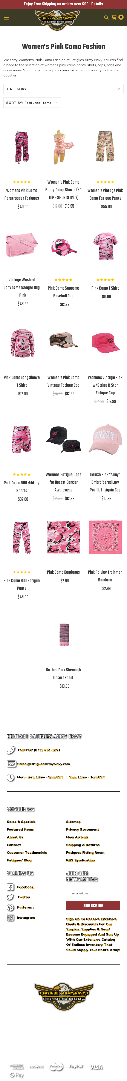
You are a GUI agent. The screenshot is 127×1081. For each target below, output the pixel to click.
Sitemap (73, 821)
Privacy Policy (71, 1041)
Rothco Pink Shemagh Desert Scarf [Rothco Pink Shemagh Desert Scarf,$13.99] (63, 673)
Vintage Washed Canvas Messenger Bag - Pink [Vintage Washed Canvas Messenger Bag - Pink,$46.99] (22, 287)
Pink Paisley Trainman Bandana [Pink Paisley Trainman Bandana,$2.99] (105, 576)
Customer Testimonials (27, 852)
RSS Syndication (80, 860)
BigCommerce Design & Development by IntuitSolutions (63, 1035)
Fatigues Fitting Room (85, 852)
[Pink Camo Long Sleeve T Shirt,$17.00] (21, 342)
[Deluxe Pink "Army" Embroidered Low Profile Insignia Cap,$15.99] (105, 439)
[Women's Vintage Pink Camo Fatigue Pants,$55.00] (105, 147)
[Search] (106, 17)
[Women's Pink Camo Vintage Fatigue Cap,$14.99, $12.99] (63, 342)
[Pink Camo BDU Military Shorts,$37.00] (21, 439)
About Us (15, 837)
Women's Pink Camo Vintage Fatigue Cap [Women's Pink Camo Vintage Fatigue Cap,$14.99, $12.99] (63, 381)
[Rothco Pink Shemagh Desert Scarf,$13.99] (63, 635)
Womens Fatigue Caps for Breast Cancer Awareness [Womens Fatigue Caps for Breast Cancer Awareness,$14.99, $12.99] (63, 482)
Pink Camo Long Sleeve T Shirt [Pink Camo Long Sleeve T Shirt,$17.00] (22, 381)
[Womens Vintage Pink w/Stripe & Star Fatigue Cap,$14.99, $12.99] (105, 342)
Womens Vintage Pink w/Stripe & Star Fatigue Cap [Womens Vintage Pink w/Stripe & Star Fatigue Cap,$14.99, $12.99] (105, 385)
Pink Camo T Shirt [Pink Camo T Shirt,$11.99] (105, 288)
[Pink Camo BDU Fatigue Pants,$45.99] (21, 537)
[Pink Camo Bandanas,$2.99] (63, 537)
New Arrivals (77, 837)
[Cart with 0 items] (116, 17)
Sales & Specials (21, 821)
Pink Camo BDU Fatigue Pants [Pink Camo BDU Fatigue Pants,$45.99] (22, 584)
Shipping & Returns (83, 845)
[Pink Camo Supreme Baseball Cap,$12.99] (63, 245)
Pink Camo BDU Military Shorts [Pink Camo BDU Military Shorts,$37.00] (22, 486)
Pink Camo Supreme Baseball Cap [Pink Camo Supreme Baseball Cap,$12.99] (63, 292)
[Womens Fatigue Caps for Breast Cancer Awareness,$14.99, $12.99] (63, 439)
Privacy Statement (82, 829)
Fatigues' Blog (19, 860)
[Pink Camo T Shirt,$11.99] (105, 245)
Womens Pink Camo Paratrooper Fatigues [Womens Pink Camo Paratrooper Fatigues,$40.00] (22, 194)
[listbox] (42, 103)
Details (97, 4)
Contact (14, 845)
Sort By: (14, 102)
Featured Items (20, 829)
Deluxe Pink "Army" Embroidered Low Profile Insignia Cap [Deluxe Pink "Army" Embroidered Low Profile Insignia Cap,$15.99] (105, 482)
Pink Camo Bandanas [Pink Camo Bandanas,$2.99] (63, 572)
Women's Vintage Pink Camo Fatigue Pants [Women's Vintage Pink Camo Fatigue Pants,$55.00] (105, 194)
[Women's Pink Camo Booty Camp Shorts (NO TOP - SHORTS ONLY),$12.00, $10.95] (63, 147)
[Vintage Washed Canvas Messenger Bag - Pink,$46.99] (21, 245)
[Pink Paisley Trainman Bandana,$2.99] (105, 537)
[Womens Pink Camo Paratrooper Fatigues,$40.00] (21, 147)
